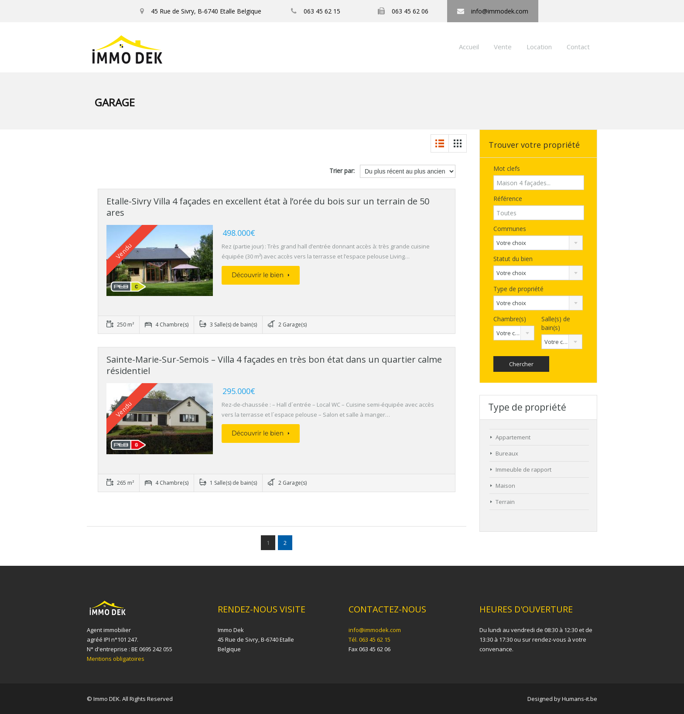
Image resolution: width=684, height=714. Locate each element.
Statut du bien (513, 259)
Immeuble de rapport (523, 469)
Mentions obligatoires (115, 659)
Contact (578, 46)
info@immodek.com (375, 630)
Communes (509, 228)
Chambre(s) (509, 319)
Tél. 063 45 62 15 (369, 639)
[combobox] (538, 242)
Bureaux (507, 453)
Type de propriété (518, 289)
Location (539, 46)
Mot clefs (506, 168)
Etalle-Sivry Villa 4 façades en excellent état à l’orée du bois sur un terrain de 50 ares (267, 206)
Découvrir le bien (261, 275)
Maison (505, 486)
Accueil (469, 46)
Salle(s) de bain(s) (555, 323)
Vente (503, 46)
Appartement (513, 437)
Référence (507, 198)
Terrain (505, 502)
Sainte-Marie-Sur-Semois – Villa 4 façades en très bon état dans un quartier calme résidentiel (274, 365)
